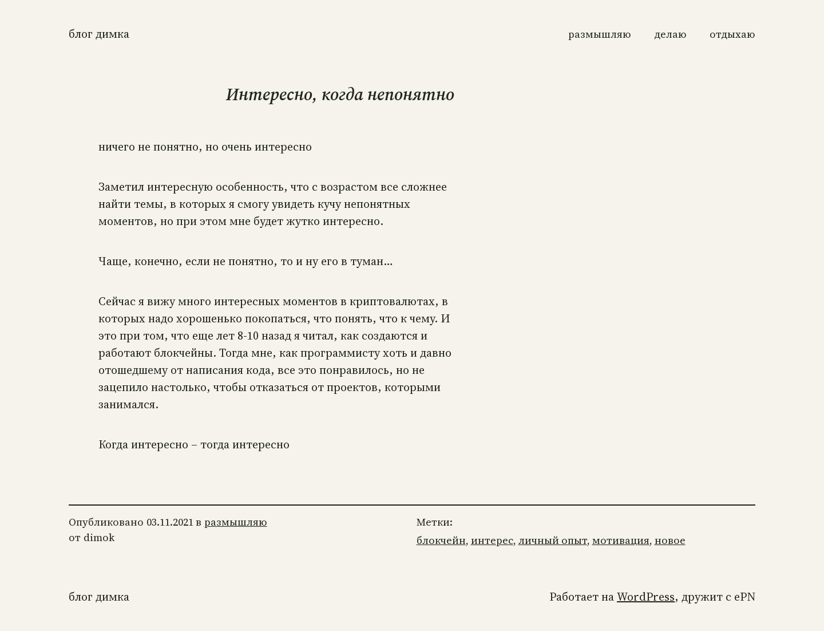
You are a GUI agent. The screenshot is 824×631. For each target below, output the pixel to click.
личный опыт (552, 540)
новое (670, 540)
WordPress (646, 597)
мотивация (620, 540)
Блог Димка (99, 34)
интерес (492, 540)
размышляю (235, 522)
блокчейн (441, 540)
